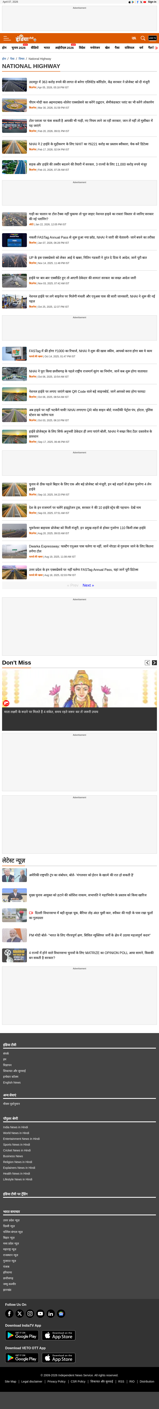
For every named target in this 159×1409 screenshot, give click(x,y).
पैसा (117, 47)
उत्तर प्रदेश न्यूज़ (11, 1220)
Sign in (152, 1)
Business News (13, 1156)
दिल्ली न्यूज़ (9, 1226)
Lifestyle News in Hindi (17, 1179)
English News (12, 1082)
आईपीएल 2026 (64, 47)
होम (4, 47)
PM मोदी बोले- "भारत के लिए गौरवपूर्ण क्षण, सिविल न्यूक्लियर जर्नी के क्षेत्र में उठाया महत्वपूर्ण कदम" (90, 935)
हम (4, 1059)
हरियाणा (7, 1272)
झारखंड (7, 1289)
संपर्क (6, 1053)
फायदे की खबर (36, 356)
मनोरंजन (95, 47)
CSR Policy (78, 1381)
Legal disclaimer (31, 1381)
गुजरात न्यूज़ (9, 1261)
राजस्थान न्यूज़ (10, 1255)
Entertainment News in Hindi (21, 1138)
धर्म (141, 47)
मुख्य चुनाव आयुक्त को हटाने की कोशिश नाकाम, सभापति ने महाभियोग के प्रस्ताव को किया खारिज (88, 895)
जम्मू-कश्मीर (9, 1284)
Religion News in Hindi (17, 1162)
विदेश (82, 47)
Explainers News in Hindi (19, 1167)
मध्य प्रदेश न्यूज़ (11, 1243)
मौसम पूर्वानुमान (11, 1103)
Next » (88, 585)
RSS (121, 1381)
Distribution (147, 1381)
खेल (107, 47)
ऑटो (31, 224)
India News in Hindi (15, 1127)
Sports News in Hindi (16, 1144)
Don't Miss (16, 662)
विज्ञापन (7, 1065)
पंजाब (6, 1266)
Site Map (10, 1381)
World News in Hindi (16, 1133)
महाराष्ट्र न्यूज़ (9, 1249)
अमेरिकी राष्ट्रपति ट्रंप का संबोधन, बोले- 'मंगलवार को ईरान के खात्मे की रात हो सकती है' (81, 875)
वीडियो (35, 47)
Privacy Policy (56, 1381)
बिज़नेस (32, 87)
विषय (21, 58)
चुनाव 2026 (19, 47)
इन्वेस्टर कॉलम (10, 1076)
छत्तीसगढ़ (8, 1278)
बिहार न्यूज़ (8, 1237)
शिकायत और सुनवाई (14, 1071)
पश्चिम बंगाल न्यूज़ (13, 1232)
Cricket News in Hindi (17, 1150)
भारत (47, 47)
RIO (132, 1381)
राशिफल (129, 47)
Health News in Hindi (16, 1173)
